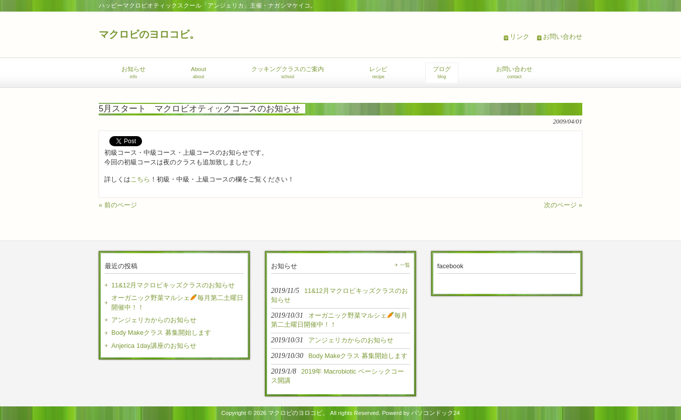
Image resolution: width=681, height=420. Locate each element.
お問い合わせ (562, 36)
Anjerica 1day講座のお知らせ (153, 345)
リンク (519, 36)
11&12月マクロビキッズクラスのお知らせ (173, 285)
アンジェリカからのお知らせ (153, 320)
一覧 (405, 265)
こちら (140, 179)
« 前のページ (118, 205)
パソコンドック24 (435, 413)
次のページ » (563, 205)
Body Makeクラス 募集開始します (161, 332)
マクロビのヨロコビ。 (149, 34)
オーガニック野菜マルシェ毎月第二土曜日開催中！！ (177, 302)
